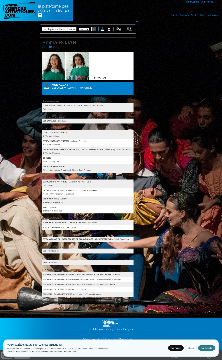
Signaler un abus (111, 339)
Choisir (191, 348)
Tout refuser (176, 348)
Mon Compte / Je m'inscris (199, 2)
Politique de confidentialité (93, 339)
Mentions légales (126, 339)
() (70, 88)
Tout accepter (207, 348)
